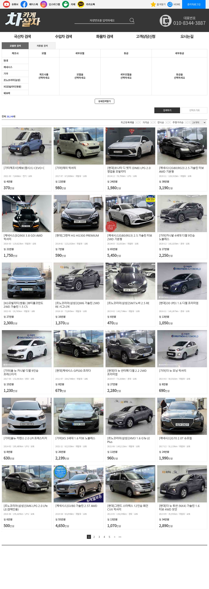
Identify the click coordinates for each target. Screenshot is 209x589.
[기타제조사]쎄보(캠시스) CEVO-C (24, 168)
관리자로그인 (194, 4)
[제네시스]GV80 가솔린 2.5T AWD (76, 505)
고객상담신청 (145, 36)
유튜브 (15, 4)
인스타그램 (54, 4)
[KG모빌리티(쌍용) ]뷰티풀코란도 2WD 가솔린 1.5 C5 (23, 304)
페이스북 (33, 4)
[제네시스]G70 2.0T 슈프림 (175, 438)
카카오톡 (90, 4)
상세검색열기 (104, 101)
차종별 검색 (42, 45)
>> (120, 537)
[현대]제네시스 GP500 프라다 (73, 370)
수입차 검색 (63, 36)
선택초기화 (194, 110)
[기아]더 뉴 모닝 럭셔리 (172, 370)
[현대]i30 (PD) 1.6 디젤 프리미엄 (178, 303)
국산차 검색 (22, 36)
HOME (177, 4)
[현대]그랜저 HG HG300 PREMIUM (77, 235)
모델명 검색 (15, 45)
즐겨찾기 (161, 4)
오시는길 (186, 36)
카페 (73, 4)
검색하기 (167, 110)
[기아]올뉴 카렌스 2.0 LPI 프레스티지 (25, 438)
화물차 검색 (104, 36)
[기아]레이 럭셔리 (65, 168)
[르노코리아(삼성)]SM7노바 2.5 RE (128, 303)
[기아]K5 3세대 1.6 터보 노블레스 (75, 438)
